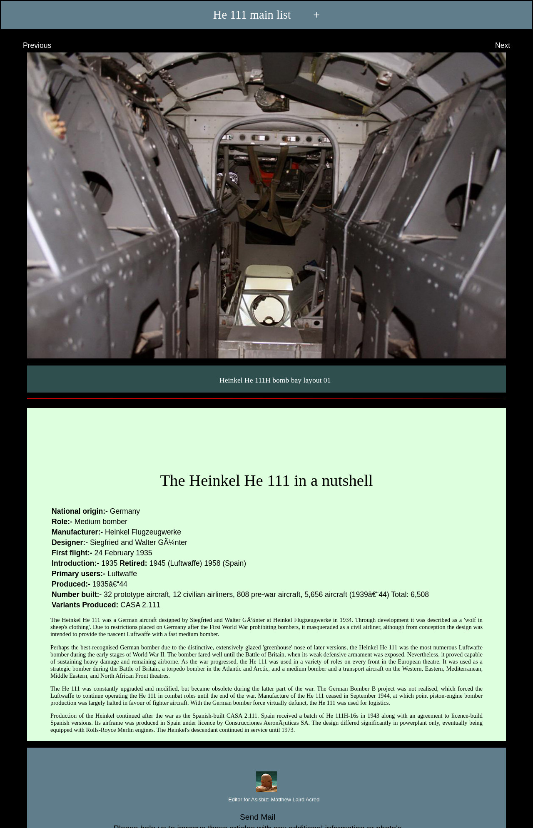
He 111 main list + (266, 15)
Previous (29, 45)
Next (510, 45)
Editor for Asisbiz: (267, 800)
